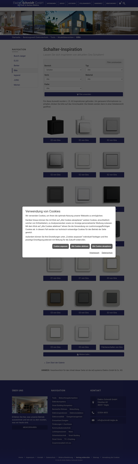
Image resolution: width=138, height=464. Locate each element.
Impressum (94, 253)
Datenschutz (107, 253)
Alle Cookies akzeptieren (101, 246)
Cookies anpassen (61, 246)
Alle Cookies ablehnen (79, 246)
